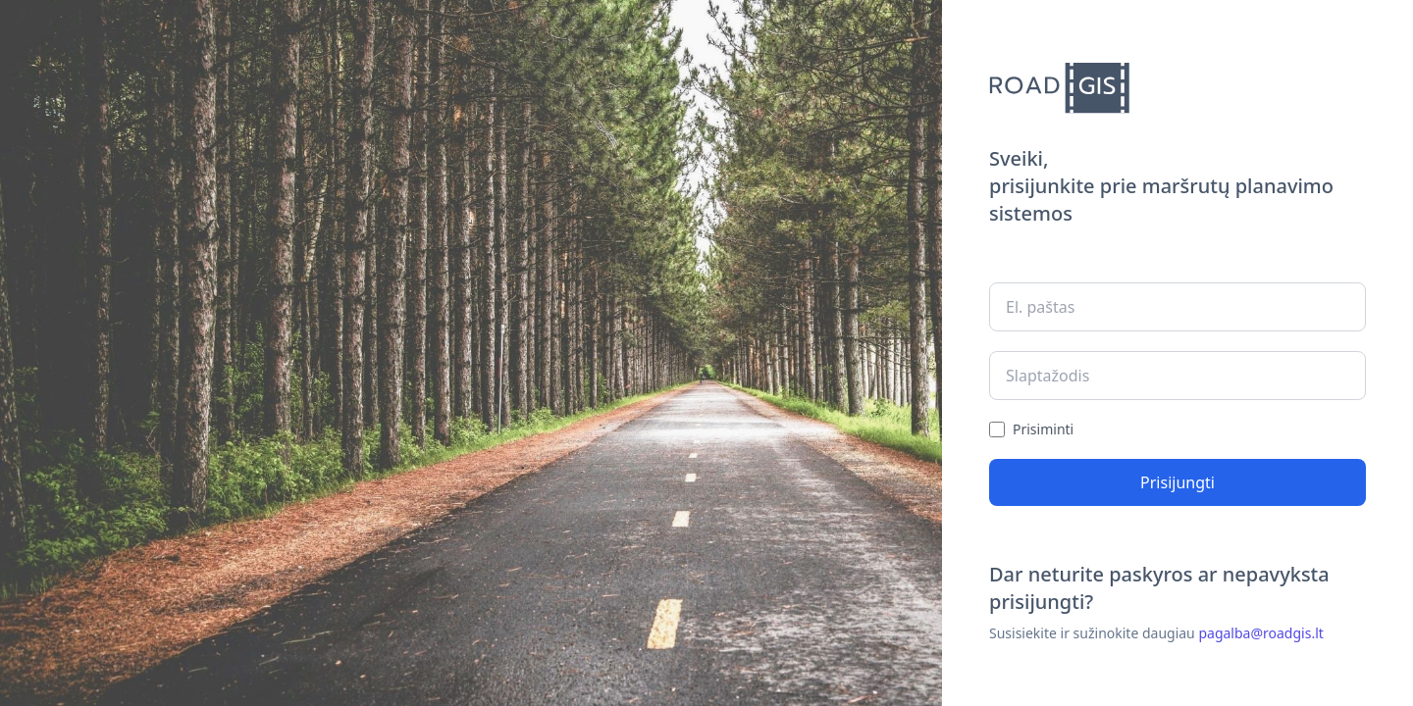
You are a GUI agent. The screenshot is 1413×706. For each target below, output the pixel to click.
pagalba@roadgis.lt (1260, 633)
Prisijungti (1177, 482)
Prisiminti (1043, 429)
